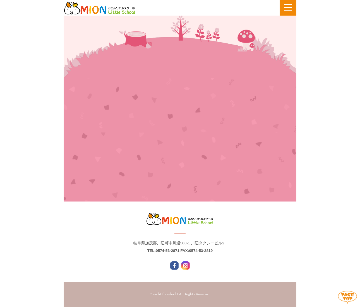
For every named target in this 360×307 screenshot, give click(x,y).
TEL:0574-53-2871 (163, 251)
